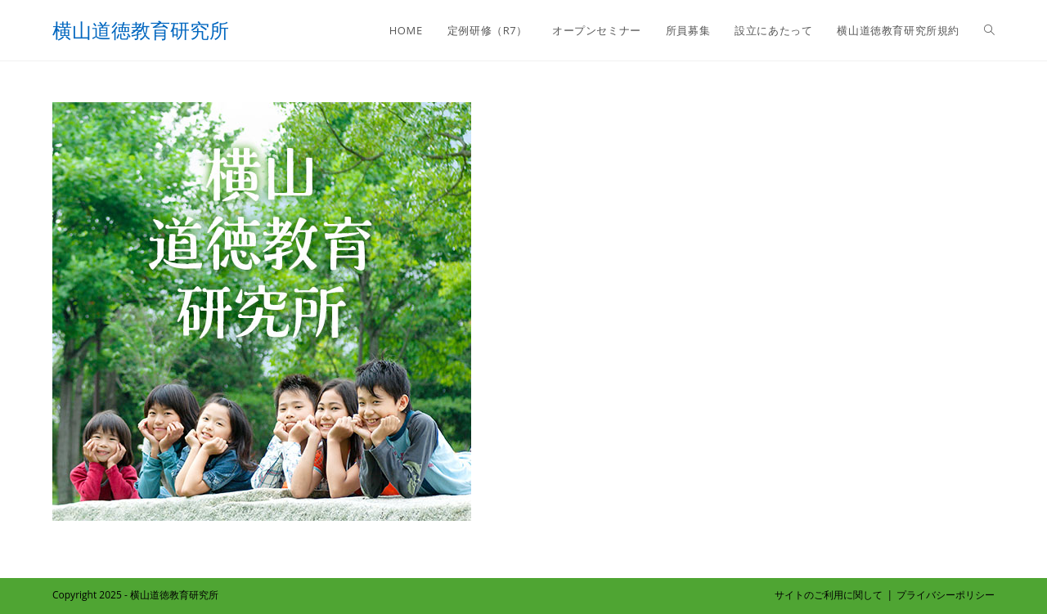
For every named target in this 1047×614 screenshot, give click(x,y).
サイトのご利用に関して (829, 595)
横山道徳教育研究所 (140, 29)
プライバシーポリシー (945, 595)
